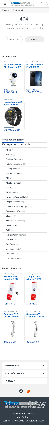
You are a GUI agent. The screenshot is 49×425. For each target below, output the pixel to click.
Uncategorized (10, 249)
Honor (28, 62)
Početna (5, 10)
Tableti (7, 230)
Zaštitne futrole (10, 258)
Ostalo (6, 62)
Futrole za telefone (12, 164)
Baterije (7, 154)
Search (41, 3)
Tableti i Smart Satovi (13, 235)
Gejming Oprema (11, 173)
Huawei (6, 99)
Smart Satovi (14, 99)
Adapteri (7, 274)
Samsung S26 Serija (12, 211)
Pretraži (34, 39)
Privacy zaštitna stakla (13, 197)
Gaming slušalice (11, 169)
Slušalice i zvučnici (12, 220)
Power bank (9, 192)
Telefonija (8, 244)
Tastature (8, 239)
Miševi (6, 178)
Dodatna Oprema (11, 159)
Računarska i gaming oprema (16, 206)
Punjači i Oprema (11, 202)
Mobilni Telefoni (37, 62)
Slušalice (8, 216)
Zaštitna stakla (10, 254)
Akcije (6, 150)
